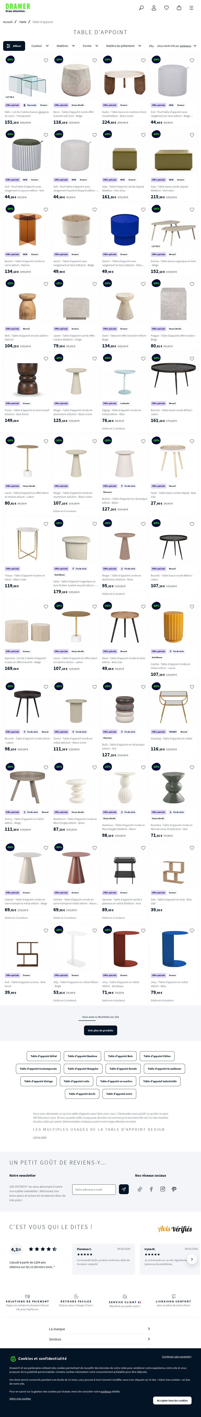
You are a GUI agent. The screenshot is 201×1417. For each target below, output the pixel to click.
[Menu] (191, 7)
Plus (152, 46)
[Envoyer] (124, 1189)
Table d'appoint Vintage (38, 1081)
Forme (91, 46)
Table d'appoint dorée (82, 1094)
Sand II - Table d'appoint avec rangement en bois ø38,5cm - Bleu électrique (122, 265)
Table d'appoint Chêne (157, 1056)
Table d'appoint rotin (76, 1081)
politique (106, 1391)
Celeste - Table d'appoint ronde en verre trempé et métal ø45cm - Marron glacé (75, 903)
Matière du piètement (124, 46)
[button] (100, 45)
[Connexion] (154, 8)
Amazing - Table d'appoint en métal (171, 738)
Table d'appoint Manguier (83, 1068)
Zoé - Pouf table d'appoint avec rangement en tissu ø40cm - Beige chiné (170, 116)
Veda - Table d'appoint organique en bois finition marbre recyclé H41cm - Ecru (74, 585)
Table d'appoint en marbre (116, 1081)
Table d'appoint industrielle (160, 1081)
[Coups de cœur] (166, 7)
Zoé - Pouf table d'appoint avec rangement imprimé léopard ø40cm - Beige (74, 190)
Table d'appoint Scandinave (164, 1068)
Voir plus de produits (100, 1030)
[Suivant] (192, 1259)
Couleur (40, 46)
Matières (66, 46)
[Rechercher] (141, 8)
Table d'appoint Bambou (82, 1056)
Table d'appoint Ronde (123, 1068)
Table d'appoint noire (119, 1094)
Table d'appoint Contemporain (38, 1068)
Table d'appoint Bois (120, 1056)
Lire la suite (39, 1137)
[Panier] (179, 7)
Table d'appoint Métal (44, 1056)
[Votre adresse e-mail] (94, 1189)
